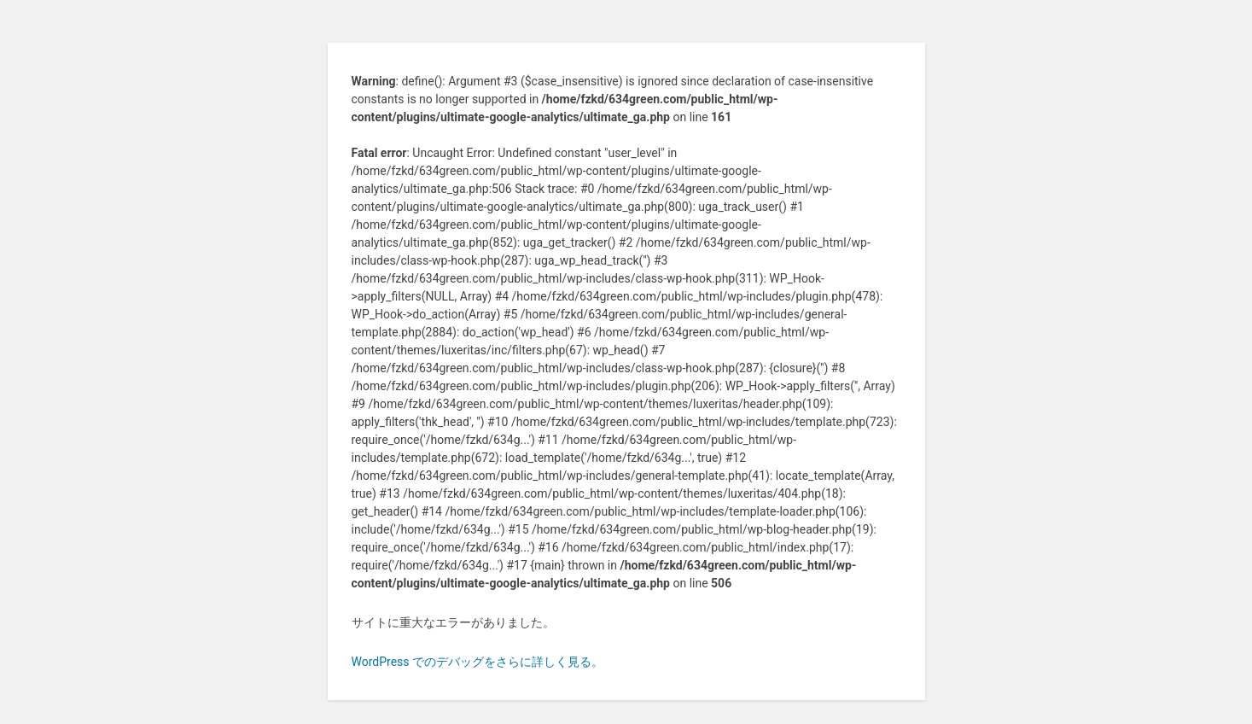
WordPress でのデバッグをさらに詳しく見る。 (478, 662)
